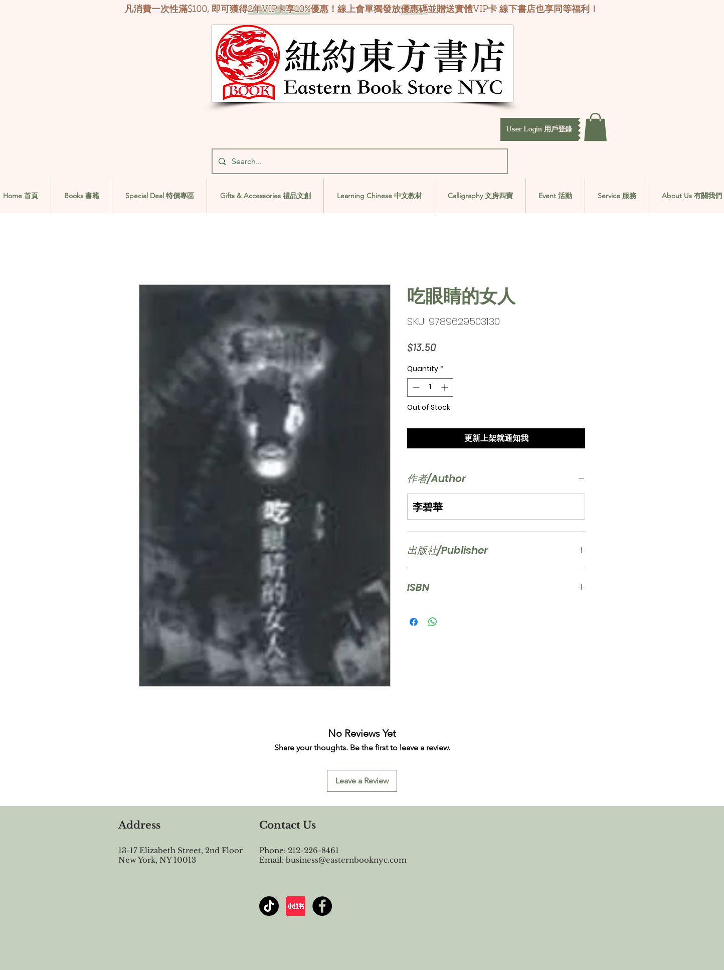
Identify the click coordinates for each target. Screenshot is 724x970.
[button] (539, 129)
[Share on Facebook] (414, 622)
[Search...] (359, 161)
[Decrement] (415, 387)
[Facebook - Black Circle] (322, 906)
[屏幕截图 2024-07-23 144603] (295, 906)
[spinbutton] (430, 387)
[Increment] (445, 387)
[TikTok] (269, 906)
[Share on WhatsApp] (433, 622)
